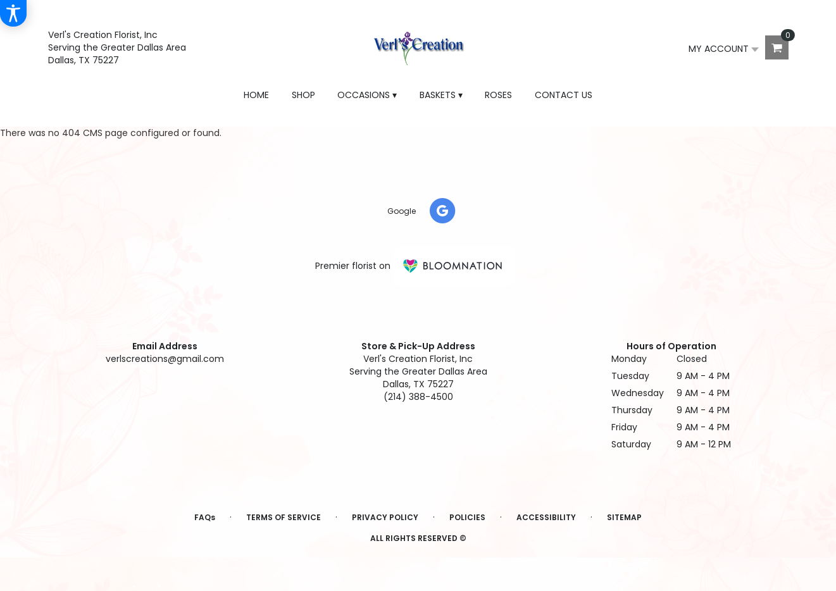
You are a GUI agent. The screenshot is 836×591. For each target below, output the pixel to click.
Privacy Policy (385, 517)
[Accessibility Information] (13, 13)
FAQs (204, 517)
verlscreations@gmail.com (165, 358)
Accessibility (546, 517)
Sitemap (624, 517)
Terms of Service (283, 517)
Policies (467, 517)
